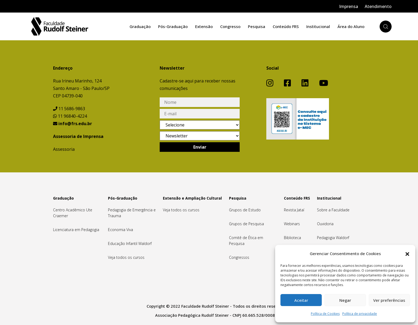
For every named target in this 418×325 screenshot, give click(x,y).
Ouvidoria (325, 223)
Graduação (140, 26)
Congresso (230, 26)
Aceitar (301, 300)
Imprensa (348, 6)
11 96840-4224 (70, 116)
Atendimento (378, 6)
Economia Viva (120, 229)
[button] (407, 253)
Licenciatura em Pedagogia (76, 229)
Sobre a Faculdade (333, 209)
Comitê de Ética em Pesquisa (246, 240)
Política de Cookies (325, 313)
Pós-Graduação (173, 26)
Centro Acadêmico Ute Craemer (72, 212)
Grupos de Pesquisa (246, 223)
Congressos (239, 257)
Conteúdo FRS (286, 26)
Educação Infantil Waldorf (130, 243)
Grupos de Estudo (245, 209)
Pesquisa (256, 26)
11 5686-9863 (69, 109)
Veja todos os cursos (126, 257)
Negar (345, 300)
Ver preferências (389, 300)
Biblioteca (292, 237)
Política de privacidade (359, 313)
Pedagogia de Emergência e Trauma (132, 212)
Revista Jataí (294, 209)
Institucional (318, 26)
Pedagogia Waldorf (333, 237)
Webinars (292, 223)
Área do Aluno (350, 26)
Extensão (204, 26)
